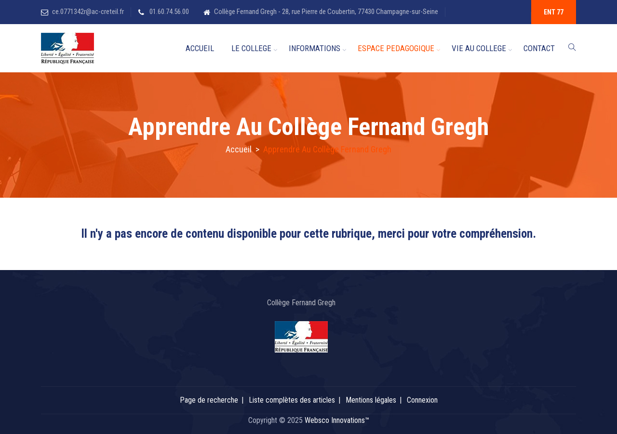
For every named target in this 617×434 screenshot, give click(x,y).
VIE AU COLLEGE (479, 48)
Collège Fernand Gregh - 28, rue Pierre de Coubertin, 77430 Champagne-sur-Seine (326, 11)
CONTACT (539, 48)
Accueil (239, 149)
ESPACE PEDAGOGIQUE (396, 48)
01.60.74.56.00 (168, 11)
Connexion (422, 400)
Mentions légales (371, 400)
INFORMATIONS (314, 48)
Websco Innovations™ (337, 420)
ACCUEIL (200, 48)
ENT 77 (553, 12)
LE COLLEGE (251, 48)
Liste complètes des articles (292, 400)
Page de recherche (209, 400)
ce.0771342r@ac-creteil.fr (88, 11)
